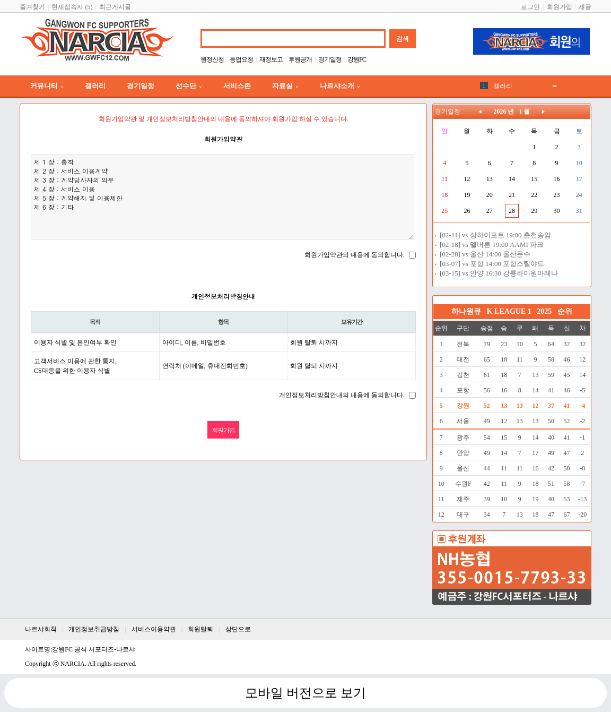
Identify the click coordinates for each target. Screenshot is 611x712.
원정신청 (212, 59)
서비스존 (237, 86)
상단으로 (238, 629)
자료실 (285, 86)
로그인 (530, 7)
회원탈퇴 (200, 629)
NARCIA (72, 663)
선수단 (189, 86)
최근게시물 (115, 7)
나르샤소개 (340, 86)
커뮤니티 (47, 86)
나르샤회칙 (41, 629)
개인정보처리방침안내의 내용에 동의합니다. (342, 395)
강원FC (356, 59)
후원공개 (300, 59)
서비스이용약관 (154, 629)
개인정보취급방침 (93, 629)
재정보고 (271, 59)
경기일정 (330, 59)
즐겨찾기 (32, 7)
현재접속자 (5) (71, 7)
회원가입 (559, 7)
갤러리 (95, 86)
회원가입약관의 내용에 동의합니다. (354, 255)
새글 (585, 7)
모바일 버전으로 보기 (305, 693)
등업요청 (241, 59)
